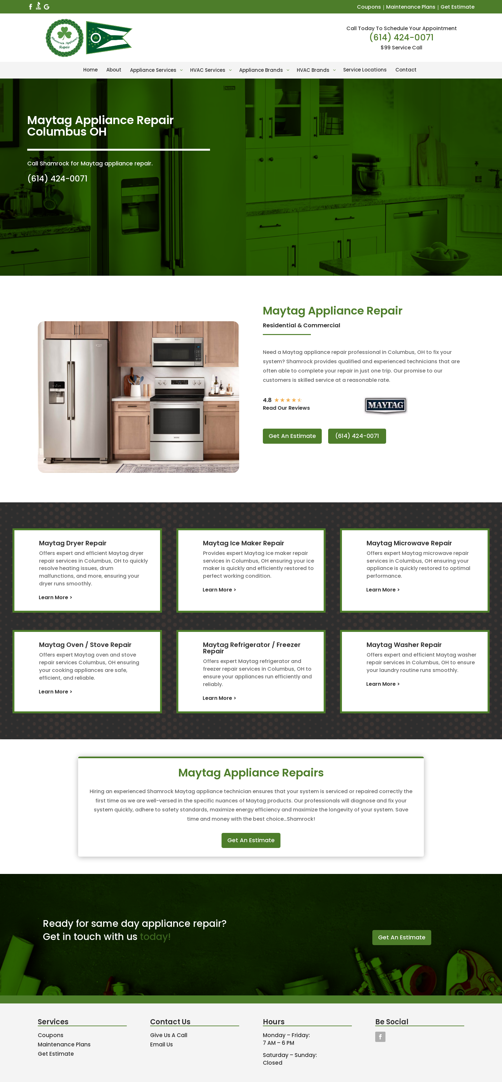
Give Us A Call (168, 1035)
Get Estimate (457, 7)
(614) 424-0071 (401, 37)
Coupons (369, 7)
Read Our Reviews (286, 408)
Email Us (161, 1044)
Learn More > (55, 597)
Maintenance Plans (410, 7)
